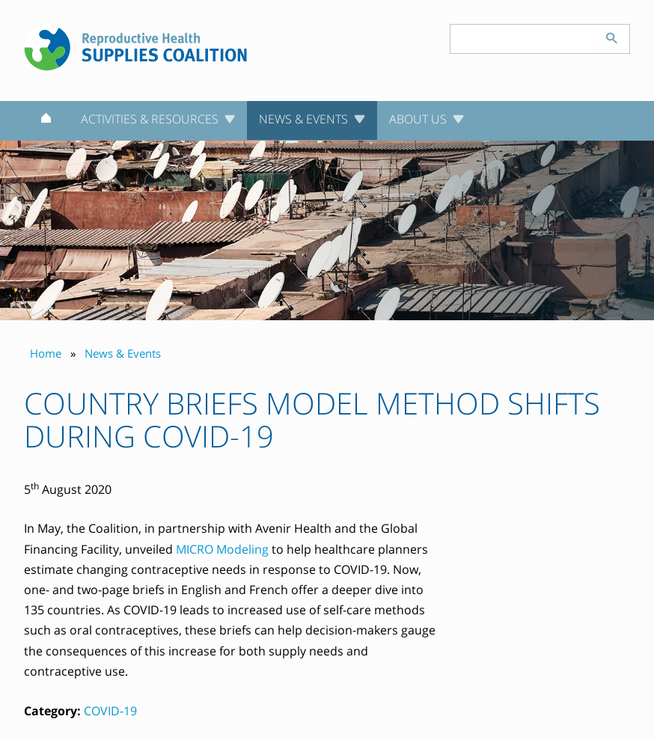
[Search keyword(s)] (522, 39)
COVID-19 (110, 711)
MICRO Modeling (222, 549)
